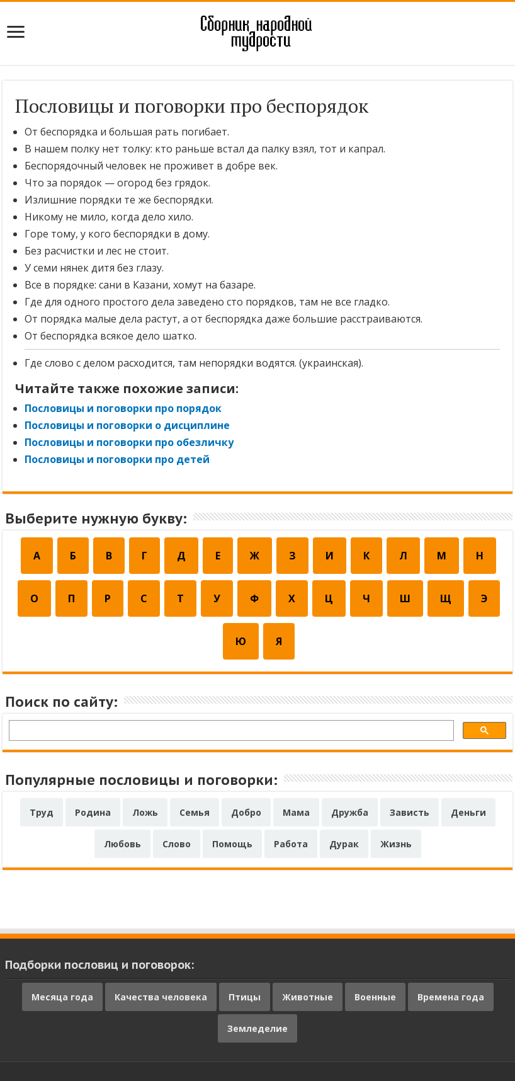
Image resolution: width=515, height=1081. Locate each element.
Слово (176, 844)
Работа (291, 844)
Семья (194, 812)
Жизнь (396, 844)
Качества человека (161, 997)
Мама (296, 812)
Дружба (349, 812)
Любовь (122, 844)
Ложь (145, 812)
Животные (307, 997)
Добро (246, 812)
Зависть (409, 812)
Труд (42, 812)
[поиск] (230, 732)
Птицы (245, 997)
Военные (375, 997)
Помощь (232, 844)
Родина (93, 812)
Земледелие (257, 1028)
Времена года (450, 997)
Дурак (344, 844)
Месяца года (62, 997)
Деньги (468, 812)
